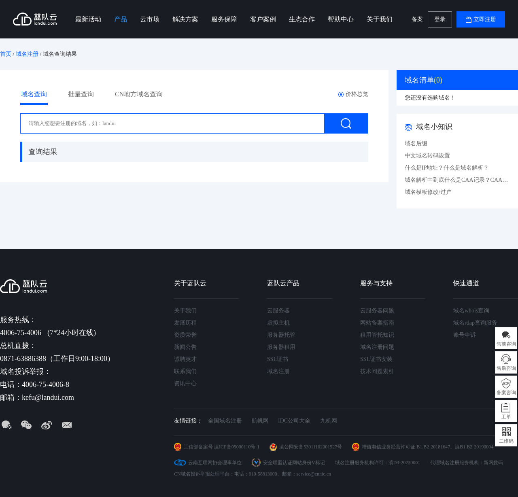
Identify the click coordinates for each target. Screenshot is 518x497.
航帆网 (260, 421)
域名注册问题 (377, 347)
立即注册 (484, 19)
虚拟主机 (278, 323)
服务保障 (224, 19)
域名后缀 (416, 143)
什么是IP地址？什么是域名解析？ (447, 168)
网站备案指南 (377, 323)
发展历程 (185, 323)
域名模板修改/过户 (428, 192)
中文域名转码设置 (427, 156)
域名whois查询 (471, 311)
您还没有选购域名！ (430, 98)
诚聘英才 (185, 359)
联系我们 (185, 371)
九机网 (328, 421)
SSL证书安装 (376, 359)
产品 (120, 19)
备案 (417, 19)
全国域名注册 (225, 421)
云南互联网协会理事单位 (215, 462)
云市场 (149, 19)
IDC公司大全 (294, 421)
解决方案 (185, 19)
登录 (440, 19)
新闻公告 (185, 347)
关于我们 (380, 19)
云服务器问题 (377, 311)
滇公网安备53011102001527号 (310, 447)
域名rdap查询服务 (475, 323)
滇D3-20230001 (404, 462)
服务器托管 (281, 335)
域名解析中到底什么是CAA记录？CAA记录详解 (457, 180)
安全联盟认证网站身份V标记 (294, 462)
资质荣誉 (185, 335)
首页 (5, 54)
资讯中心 (185, 383)
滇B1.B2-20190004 (474, 447)
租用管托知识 (377, 335)
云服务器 (278, 311)
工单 (506, 417)
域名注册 (27, 54)
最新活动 (88, 19)
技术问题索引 (377, 371)
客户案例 (263, 19)
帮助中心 (341, 19)
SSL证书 (277, 359)
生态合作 (302, 19)
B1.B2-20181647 (433, 447)
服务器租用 (281, 347)
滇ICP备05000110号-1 (236, 447)
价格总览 (357, 94)
